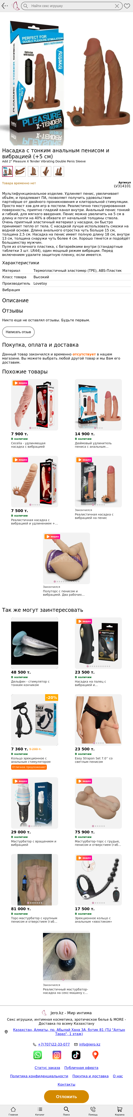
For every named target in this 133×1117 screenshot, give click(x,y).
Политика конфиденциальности (39, 1076)
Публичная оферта (81, 1068)
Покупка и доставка (90, 1076)
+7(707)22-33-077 (54, 1044)
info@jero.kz (89, 1044)
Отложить (66, 1096)
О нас (118, 1076)
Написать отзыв (18, 332)
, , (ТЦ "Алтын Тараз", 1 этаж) (69, 1032)
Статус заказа (47, 1068)
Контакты (66, 1084)
